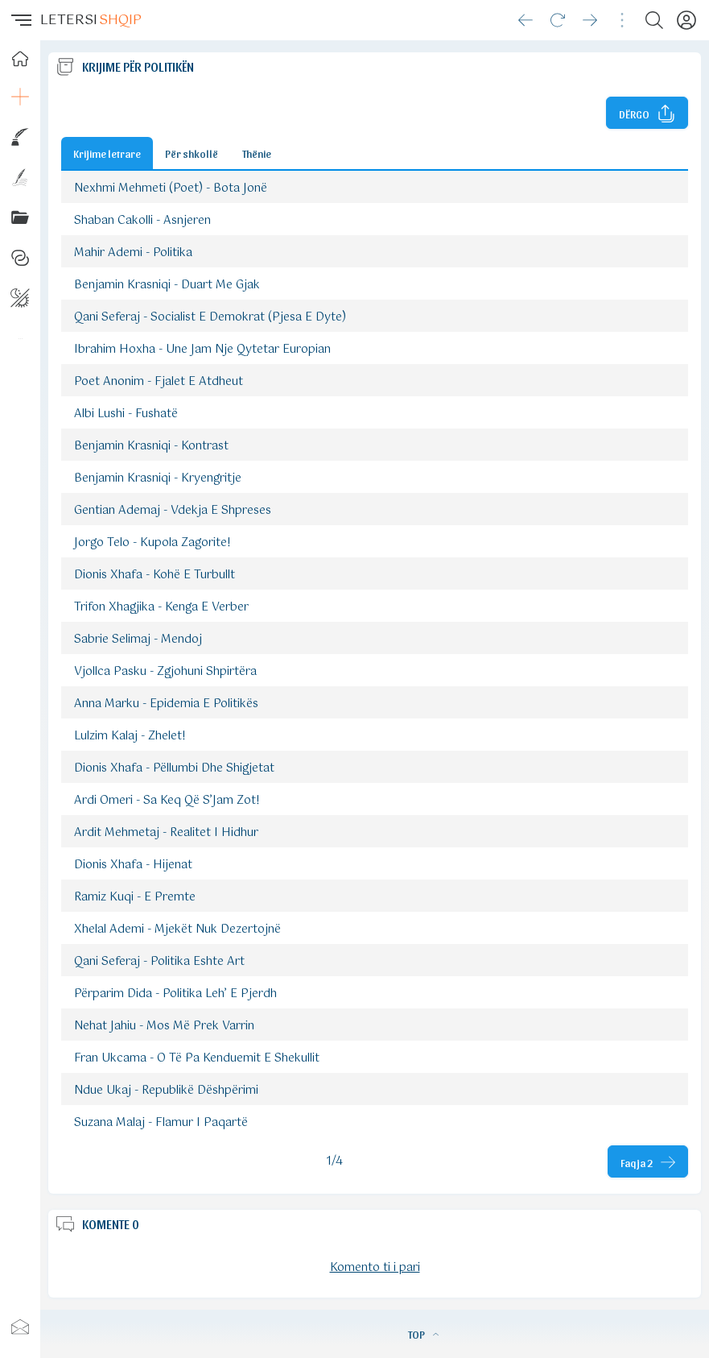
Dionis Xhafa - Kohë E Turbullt (154, 575)
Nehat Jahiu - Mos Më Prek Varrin (164, 1026)
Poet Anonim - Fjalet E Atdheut (158, 381)
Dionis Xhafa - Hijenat (133, 865)
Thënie (256, 153)
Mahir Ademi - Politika (133, 253)
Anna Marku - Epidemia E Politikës (166, 704)
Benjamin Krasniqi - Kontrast (151, 446)
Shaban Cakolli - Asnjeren (142, 220)
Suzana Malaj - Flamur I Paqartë (161, 1122)
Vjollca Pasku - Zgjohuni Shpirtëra (165, 671)
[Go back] (525, 20)
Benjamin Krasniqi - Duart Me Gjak (167, 285)
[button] (20, 20)
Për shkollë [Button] (191, 153)
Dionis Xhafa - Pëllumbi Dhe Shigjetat (174, 768)
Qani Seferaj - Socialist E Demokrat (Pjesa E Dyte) (210, 317)
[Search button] (654, 20)
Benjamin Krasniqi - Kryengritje (157, 478)
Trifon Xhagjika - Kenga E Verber (161, 607)
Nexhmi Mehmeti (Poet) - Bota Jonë (170, 188)
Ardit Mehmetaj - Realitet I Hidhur (166, 833)
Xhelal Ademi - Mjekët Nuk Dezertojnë (177, 929)
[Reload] (558, 20)
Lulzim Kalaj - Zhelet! (130, 736)
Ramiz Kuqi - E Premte (135, 897)
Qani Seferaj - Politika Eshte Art (159, 961)
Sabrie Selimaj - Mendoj (138, 639)
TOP (423, 1333)
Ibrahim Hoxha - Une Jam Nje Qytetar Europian (202, 349)
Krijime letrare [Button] (107, 153)
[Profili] (686, 20)
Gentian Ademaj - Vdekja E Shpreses (172, 510)
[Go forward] (590, 20)
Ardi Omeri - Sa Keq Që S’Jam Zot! (167, 800)
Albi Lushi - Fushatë (126, 414)
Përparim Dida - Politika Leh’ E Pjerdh (175, 994)
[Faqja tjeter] (648, 1161)
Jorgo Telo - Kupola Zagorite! (152, 543)
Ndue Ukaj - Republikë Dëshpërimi (166, 1090)
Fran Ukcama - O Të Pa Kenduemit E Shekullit (196, 1058)
